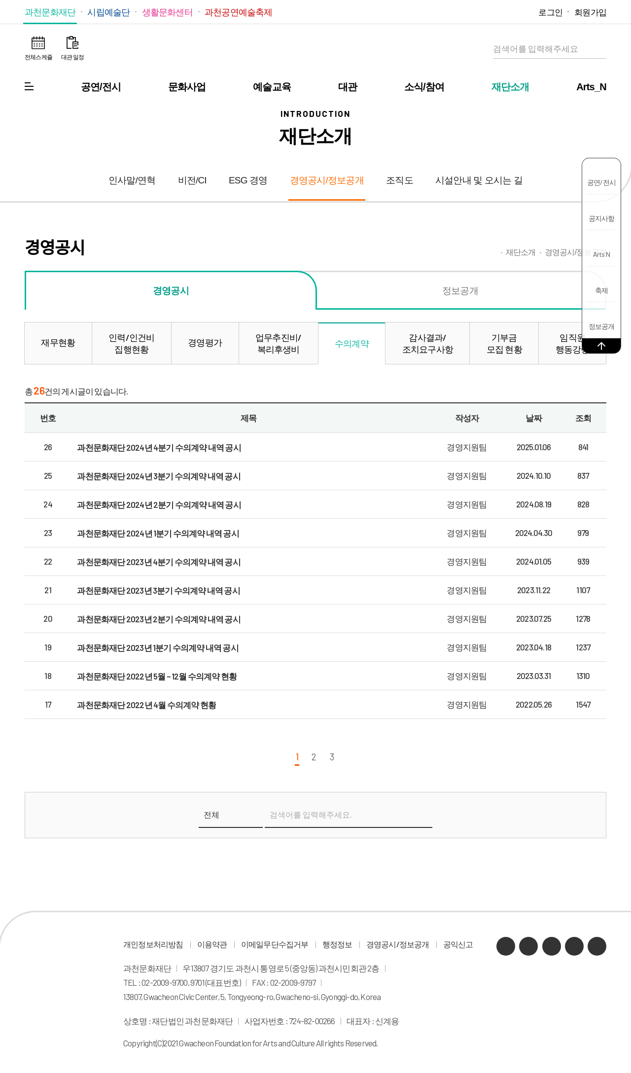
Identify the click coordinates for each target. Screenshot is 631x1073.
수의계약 (352, 343)
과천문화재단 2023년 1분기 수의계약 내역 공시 (157, 647)
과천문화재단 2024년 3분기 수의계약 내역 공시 (158, 476)
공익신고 (458, 944)
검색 (596, 49)
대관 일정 (72, 56)
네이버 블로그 (481, 11)
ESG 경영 (248, 180)
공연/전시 (101, 86)
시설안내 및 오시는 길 (479, 180)
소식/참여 (424, 86)
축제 (601, 290)
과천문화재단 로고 (315, 49)
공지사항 (602, 218)
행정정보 (337, 944)
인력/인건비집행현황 (131, 343)
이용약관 (212, 944)
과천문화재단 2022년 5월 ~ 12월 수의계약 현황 (157, 676)
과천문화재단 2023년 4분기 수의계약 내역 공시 (158, 562)
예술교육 (272, 86)
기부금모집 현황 (504, 343)
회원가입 (590, 12)
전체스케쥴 (38, 56)
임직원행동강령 (573, 343)
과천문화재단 (50, 11)
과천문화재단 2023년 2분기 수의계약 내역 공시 (158, 619)
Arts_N (591, 86)
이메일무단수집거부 (275, 944)
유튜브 (495, 11)
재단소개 (510, 86)
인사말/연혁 (131, 180)
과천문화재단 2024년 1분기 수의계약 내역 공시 (158, 533)
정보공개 (602, 326)
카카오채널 (465, 11)
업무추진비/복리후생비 (278, 343)
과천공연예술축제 (239, 11)
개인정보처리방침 (153, 944)
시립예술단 (108, 11)
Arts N (601, 254)
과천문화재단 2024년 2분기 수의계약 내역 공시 (159, 504)
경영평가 (205, 342)
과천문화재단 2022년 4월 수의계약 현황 (146, 705)
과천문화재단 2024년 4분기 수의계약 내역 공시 (159, 447)
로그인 (550, 12)
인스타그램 (510, 11)
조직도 (399, 180)
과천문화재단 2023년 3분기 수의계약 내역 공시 (158, 590)
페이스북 (525, 11)
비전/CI (192, 180)
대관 (347, 86)
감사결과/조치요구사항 (427, 343)
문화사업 (187, 86)
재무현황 (58, 342)
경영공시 (171, 290)
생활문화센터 (167, 11)
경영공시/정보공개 (327, 180)
